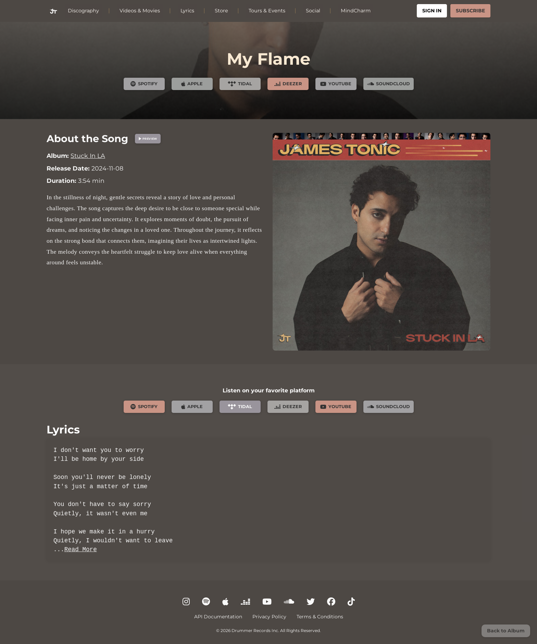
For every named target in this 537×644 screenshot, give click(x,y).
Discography (83, 11)
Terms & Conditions (320, 617)
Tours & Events (267, 11)
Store (221, 11)
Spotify (144, 84)
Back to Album (506, 631)
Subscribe (470, 11)
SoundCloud (388, 84)
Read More (80, 549)
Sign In (431, 11)
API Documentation (218, 617)
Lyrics (187, 11)
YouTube (335, 84)
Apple (192, 84)
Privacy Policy (269, 617)
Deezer (288, 84)
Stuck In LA (88, 155)
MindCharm (356, 11)
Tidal (240, 84)
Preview (147, 138)
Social (313, 11)
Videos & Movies (140, 11)
